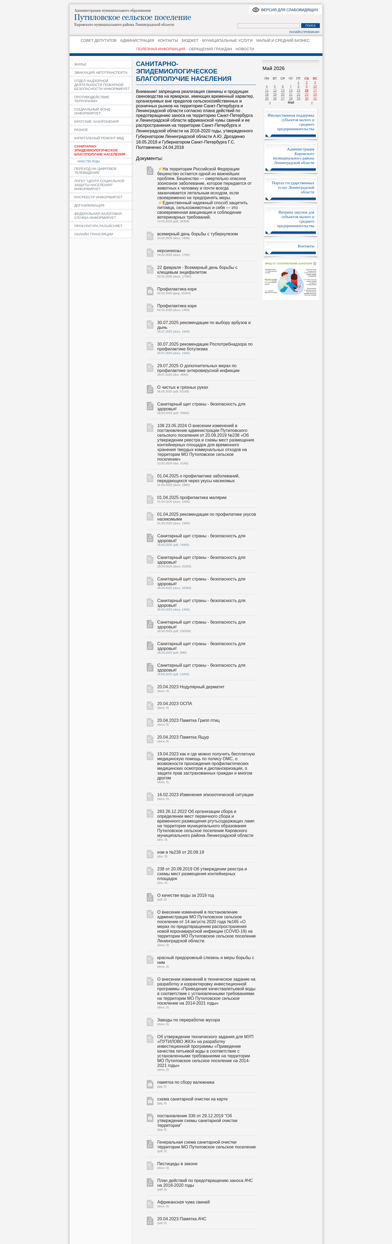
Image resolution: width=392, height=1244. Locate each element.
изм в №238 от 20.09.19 (180, 852)
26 (274, 98)
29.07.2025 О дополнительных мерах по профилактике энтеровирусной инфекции (198, 368)
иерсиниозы (169, 250)
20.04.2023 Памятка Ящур (183, 737)
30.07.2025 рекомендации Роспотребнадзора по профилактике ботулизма (205, 346)
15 (298, 90)
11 (266, 90)
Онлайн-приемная (304, 32)
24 (315, 94)
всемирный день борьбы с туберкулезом (197, 234)
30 (306, 98)
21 (290, 94)
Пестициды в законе (177, 1163)
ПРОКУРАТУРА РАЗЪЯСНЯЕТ (98, 226)
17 (315, 90)
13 (282, 90)
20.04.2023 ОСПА (174, 703)
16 (306, 90)
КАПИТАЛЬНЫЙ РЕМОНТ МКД (99, 138)
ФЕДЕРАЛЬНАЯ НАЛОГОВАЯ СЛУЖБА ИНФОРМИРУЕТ (98, 216)
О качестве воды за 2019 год (185, 895)
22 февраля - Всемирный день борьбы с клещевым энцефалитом (197, 270)
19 (274, 94)
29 (298, 98)
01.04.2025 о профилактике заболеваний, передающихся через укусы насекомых (198, 478)
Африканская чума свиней (183, 1202)
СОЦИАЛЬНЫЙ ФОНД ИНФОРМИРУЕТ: (92, 111)
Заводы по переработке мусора (188, 1020)
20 (282, 94)
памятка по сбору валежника (185, 1082)
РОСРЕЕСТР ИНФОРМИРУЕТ (98, 197)
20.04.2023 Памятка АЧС (181, 1219)
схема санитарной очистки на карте (192, 1099)
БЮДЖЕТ (190, 40)
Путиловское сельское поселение (139, 17)
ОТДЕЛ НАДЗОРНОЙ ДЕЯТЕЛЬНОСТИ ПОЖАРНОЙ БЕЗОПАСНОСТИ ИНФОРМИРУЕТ (102, 85)
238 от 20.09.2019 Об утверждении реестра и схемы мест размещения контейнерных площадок (202, 874)
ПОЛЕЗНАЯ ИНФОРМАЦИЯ (160, 49)
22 (298, 94)
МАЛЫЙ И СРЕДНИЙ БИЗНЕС (283, 40)
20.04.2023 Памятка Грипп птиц (188, 720)
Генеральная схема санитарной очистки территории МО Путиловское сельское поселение (206, 1144)
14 (290, 90)
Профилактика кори (177, 289)
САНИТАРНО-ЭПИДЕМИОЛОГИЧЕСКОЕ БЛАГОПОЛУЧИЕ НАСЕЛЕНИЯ (99, 150)
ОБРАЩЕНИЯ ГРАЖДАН (210, 49)
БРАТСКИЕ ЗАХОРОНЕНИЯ (96, 122)
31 (315, 98)
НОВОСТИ (245, 49)
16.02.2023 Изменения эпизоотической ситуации (205, 794)
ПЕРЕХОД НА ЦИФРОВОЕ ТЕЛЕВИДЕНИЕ (95, 171)
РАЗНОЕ (81, 130)
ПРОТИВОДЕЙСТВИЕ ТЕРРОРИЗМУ (91, 99)
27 (282, 98)
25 (266, 98)
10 (315, 86)
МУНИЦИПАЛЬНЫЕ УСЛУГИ (227, 40)
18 (266, 94)
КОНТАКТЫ (168, 40)
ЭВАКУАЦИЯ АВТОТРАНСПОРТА (101, 73)
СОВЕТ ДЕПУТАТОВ (98, 40)
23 (306, 94)
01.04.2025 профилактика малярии (192, 497)
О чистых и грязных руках (182, 387)
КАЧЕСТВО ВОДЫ (88, 161)
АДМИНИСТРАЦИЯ (137, 40)
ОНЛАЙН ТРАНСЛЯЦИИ (93, 234)
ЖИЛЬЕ (80, 64)
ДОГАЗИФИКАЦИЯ (89, 205)
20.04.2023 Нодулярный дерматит (191, 687)
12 (274, 90)
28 (290, 98)
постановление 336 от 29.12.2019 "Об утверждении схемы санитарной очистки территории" (197, 1121)
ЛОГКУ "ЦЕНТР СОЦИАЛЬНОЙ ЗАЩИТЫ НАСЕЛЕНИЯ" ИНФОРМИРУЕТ (99, 185)
